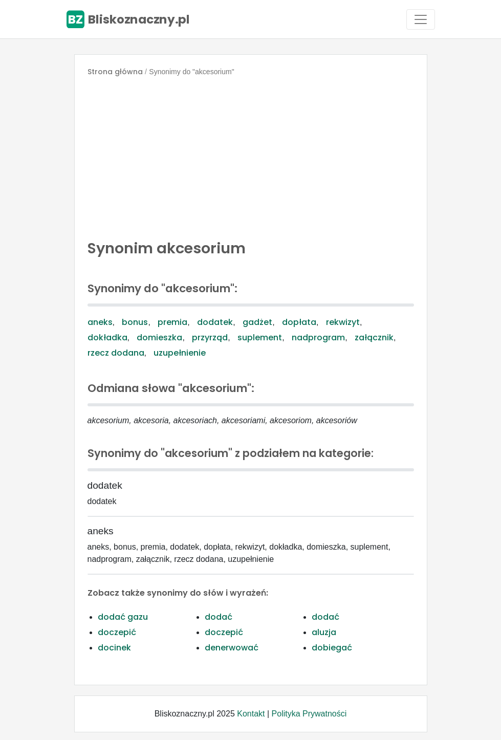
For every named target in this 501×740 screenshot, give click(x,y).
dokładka (107, 337)
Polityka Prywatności (309, 713)
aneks (100, 322)
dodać (218, 617)
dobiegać (332, 648)
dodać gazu (123, 617)
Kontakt (251, 713)
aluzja (324, 632)
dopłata (299, 322)
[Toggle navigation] (420, 19)
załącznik (374, 337)
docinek (114, 648)
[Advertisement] (251, 155)
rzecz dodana (116, 353)
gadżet (257, 322)
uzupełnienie (180, 353)
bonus (135, 322)
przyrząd (210, 337)
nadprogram (318, 337)
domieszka (159, 337)
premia (172, 322)
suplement (259, 337)
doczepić (117, 632)
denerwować (231, 648)
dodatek (215, 322)
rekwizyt (343, 322)
